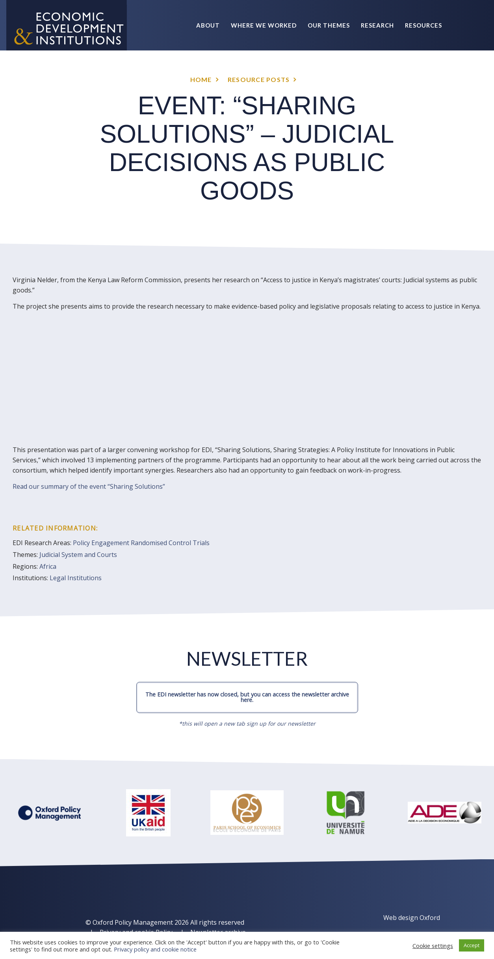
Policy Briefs (419, 75)
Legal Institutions (76, 578)
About (208, 25)
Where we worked (264, 25)
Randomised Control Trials (170, 542)
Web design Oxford (411, 917)
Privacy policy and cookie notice (155, 949)
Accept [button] (471, 945)
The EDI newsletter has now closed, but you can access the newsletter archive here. (247, 697)
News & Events (358, 75)
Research (377, 25)
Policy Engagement (101, 542)
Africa (47, 566)
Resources (423, 25)
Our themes (329, 25)
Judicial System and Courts (78, 554)
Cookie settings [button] (432, 945)
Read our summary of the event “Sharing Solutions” (89, 486)
